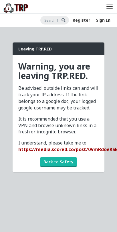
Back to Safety (58, 161)
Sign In (103, 20)
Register (81, 20)
